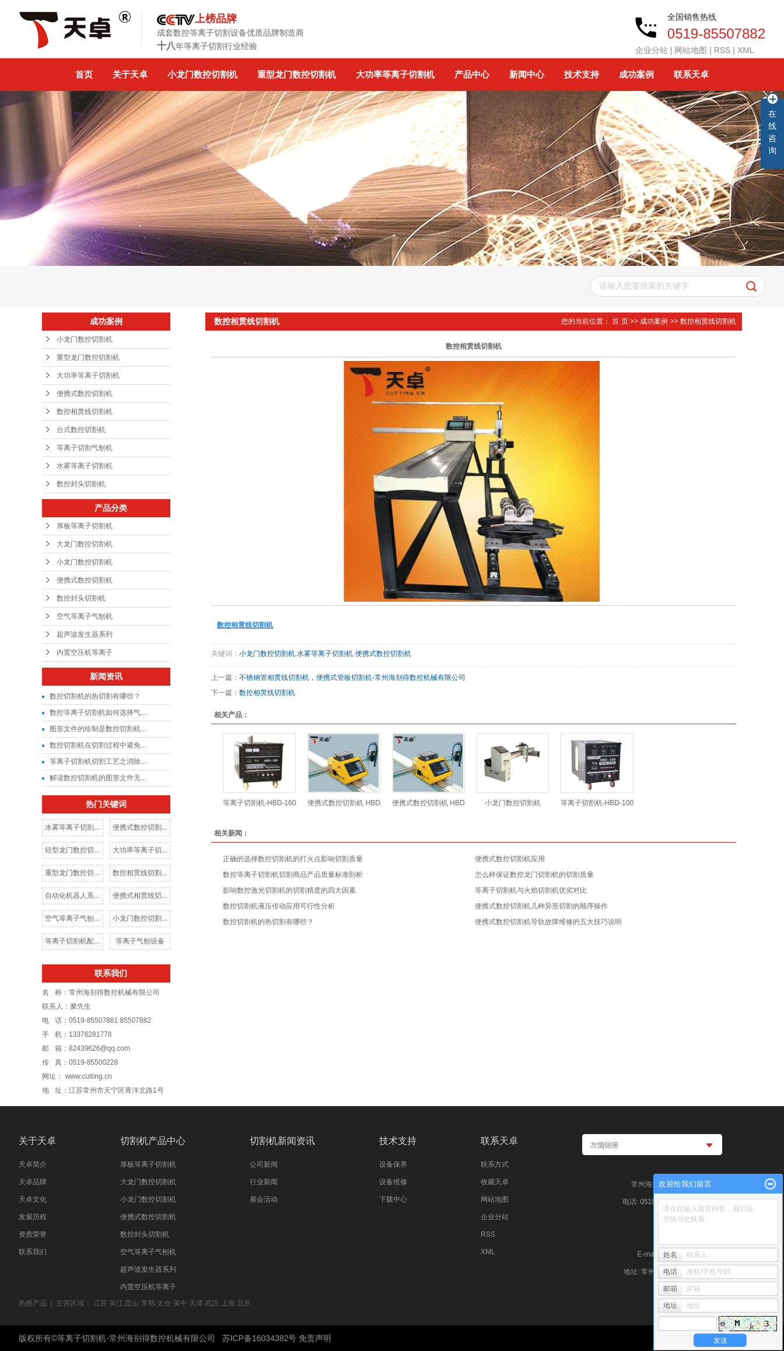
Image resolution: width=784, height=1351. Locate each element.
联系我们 (33, 1252)
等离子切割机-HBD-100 (597, 803)
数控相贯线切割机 (85, 412)
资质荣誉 (33, 1234)
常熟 (148, 1303)
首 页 (620, 321)
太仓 (164, 1303)
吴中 (180, 1303)
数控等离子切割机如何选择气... (98, 712)
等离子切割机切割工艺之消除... (98, 761)
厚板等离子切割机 (85, 526)
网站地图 (690, 50)
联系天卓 (691, 74)
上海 (228, 1303)
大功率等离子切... (140, 850)
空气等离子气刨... (72, 918)
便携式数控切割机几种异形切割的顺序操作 (541, 906)
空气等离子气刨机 (85, 616)
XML (745, 50)
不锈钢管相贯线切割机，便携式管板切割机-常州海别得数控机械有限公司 (352, 677)
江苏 (100, 1303)
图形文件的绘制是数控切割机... (98, 729)
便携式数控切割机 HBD (343, 803)
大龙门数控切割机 (85, 544)
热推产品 (33, 1303)
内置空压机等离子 (85, 652)
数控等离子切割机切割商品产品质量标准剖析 (293, 875)
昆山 (132, 1303)
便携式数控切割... (140, 827)
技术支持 (581, 74)
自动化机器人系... (72, 896)
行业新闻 (264, 1182)
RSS (722, 50)
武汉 (212, 1303)
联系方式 (495, 1164)
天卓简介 (33, 1164)
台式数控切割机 (81, 430)
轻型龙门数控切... (72, 850)
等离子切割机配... (72, 941)
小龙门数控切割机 (202, 74)
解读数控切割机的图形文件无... (98, 778)
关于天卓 (130, 74)
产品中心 (471, 74)
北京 (244, 1303)
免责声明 (315, 1338)
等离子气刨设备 (140, 941)
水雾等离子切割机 (85, 466)
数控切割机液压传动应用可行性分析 (279, 906)
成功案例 (636, 74)
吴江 (116, 1303)
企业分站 (651, 50)
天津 (196, 1303)
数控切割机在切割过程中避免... (98, 745)
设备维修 (393, 1182)
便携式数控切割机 (85, 393)
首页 (84, 74)
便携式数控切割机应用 (513, 859)
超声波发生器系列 (85, 634)
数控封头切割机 (81, 484)
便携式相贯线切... (140, 896)
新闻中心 (526, 74)
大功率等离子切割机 (395, 74)
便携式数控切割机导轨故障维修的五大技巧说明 (548, 922)
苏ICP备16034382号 (259, 1338)
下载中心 (393, 1199)
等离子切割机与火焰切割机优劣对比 (531, 890)
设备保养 (393, 1164)
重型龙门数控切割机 (296, 74)
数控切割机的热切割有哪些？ (95, 696)
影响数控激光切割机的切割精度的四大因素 (289, 890)
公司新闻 (264, 1164)
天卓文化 (33, 1199)
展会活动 (264, 1199)
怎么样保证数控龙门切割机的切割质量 (534, 875)
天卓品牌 (33, 1182)
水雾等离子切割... (72, 827)
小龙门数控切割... (140, 918)
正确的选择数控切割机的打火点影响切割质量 (293, 859)
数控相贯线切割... (140, 873)
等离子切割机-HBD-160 (259, 803)
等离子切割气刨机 (85, 448)
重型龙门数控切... (72, 873)
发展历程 (33, 1217)
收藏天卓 (495, 1182)
